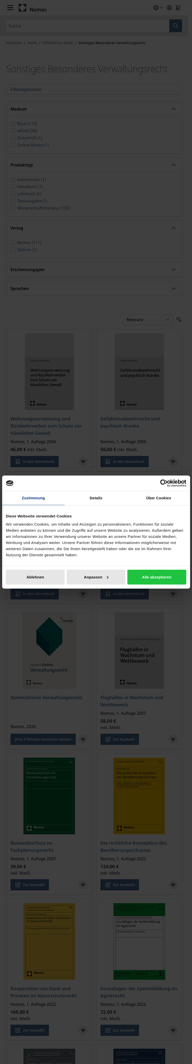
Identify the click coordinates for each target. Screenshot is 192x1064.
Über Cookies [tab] (158, 498)
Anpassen (96, 577)
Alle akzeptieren (157, 577)
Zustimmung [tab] (33, 498)
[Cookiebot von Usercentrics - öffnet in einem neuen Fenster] (164, 483)
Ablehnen (35, 577)
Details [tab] (96, 498)
